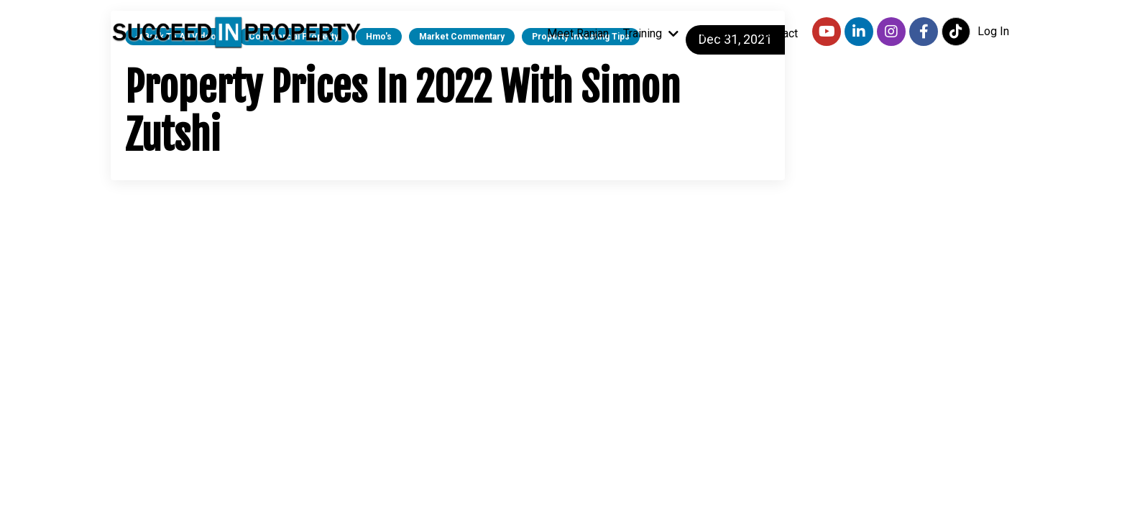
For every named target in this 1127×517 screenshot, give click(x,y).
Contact (779, 33)
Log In (993, 31)
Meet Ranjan (578, 33)
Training (650, 33)
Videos (719, 33)
